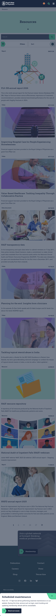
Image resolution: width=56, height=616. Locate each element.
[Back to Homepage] (14, 4)
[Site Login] (44, 3)
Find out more (10, 610)
